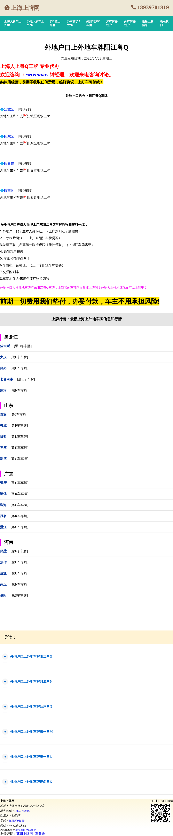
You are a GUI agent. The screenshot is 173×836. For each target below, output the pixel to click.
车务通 (40, 833)
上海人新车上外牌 (12, 23)
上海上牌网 (25, 8)
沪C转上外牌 (55, 23)
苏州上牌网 (24, 833)
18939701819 (153, 7)
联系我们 (164, 23)
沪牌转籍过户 (112, 23)
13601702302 (22, 810)
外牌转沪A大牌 (73, 23)
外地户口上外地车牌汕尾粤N (31, 706)
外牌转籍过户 (130, 23)
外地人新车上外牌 (35, 23)
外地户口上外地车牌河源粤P (31, 681)
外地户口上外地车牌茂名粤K (31, 781)
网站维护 (31, 829)
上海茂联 (20, 829)
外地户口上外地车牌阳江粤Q (31, 656)
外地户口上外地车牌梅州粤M (31, 731)
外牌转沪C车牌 (93, 23)
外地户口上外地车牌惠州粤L (31, 756)
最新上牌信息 (148, 23)
